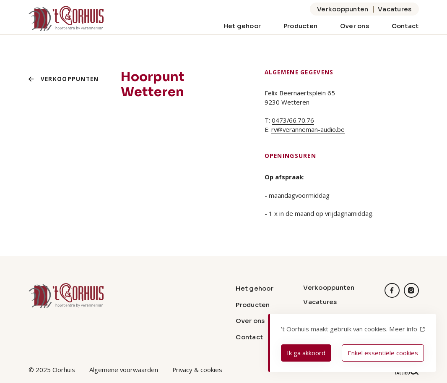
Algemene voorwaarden (123, 369)
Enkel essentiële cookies (383, 353)
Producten (300, 26)
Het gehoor (242, 26)
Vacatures (394, 9)
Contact (405, 26)
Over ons (354, 26)
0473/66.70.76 (293, 120)
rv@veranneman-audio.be (308, 129)
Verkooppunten (342, 9)
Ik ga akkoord (306, 353)
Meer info (403, 329)
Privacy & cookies (197, 369)
